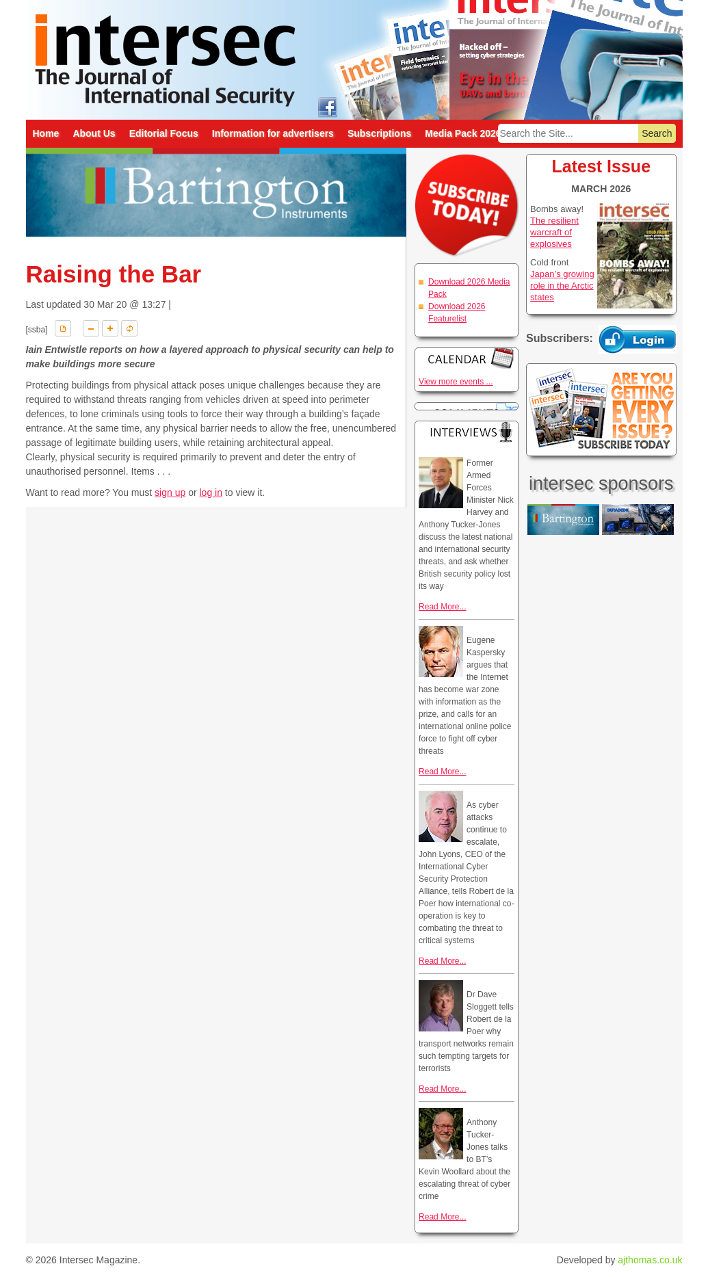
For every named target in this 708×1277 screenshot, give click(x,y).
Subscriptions (379, 133)
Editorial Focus (163, 133)
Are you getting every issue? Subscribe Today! (601, 409)
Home (46, 133)
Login (638, 339)
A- (91, 328)
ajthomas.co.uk (650, 1259)
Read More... (442, 606)
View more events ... (456, 381)
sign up (170, 492)
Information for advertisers (273, 133)
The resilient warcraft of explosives (554, 232)
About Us (94, 133)
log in (210, 492)
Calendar (466, 358)
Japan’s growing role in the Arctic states (562, 285)
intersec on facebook (328, 106)
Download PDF (63, 328)
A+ (110, 328)
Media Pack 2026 (463, 133)
